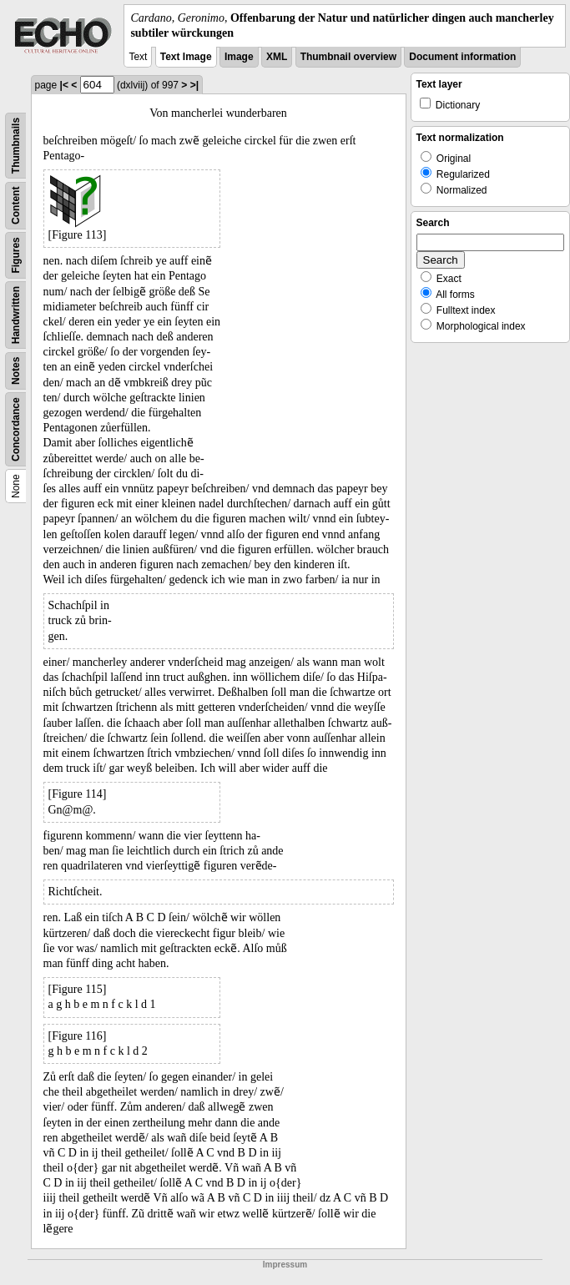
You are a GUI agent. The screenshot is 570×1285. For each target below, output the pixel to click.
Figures (16, 256)
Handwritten (16, 315)
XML (276, 57)
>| (194, 85)
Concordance (16, 430)
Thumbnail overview (348, 57)
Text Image (186, 57)
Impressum (285, 1264)
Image (239, 57)
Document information (462, 57)
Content (16, 205)
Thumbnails (16, 146)
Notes (16, 371)
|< (64, 85)
